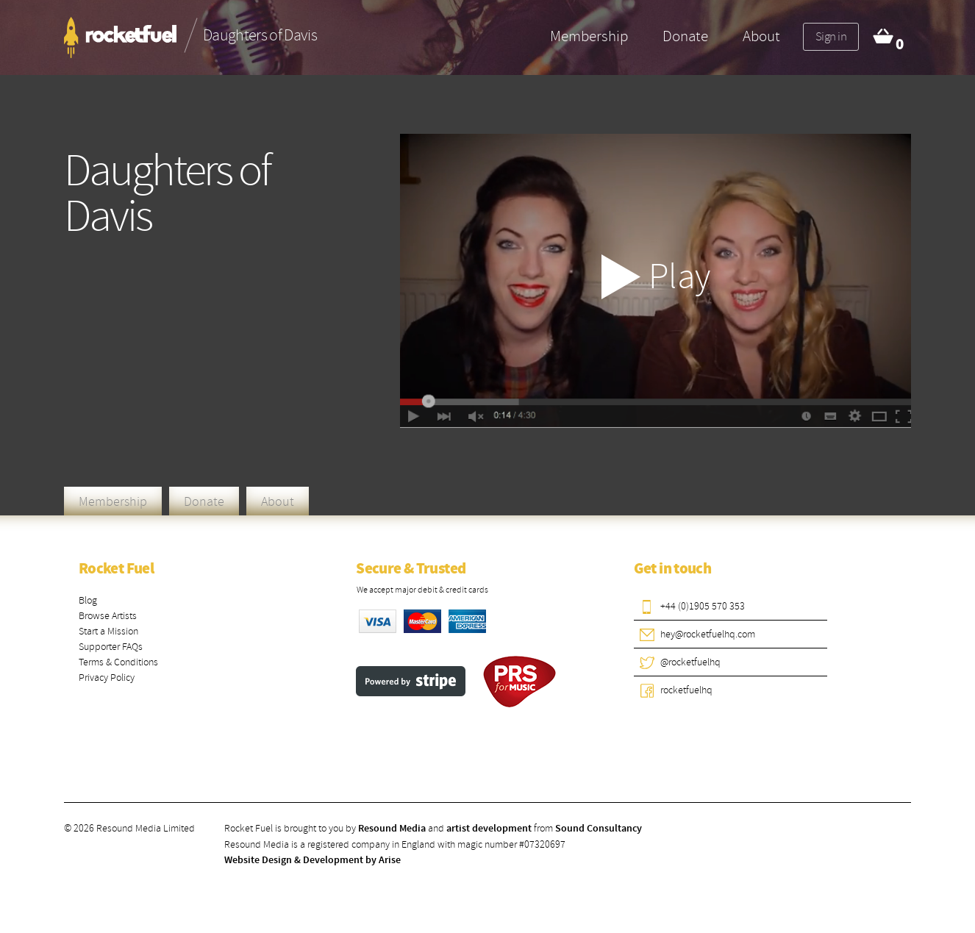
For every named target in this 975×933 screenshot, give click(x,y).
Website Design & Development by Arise (312, 860)
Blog (88, 600)
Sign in (830, 36)
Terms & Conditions (118, 662)
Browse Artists (108, 616)
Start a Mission (108, 631)
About (761, 36)
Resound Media (392, 828)
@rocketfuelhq (690, 662)
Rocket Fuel (116, 569)
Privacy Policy (107, 677)
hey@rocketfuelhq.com (707, 634)
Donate (685, 36)
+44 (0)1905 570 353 (702, 606)
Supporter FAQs (111, 646)
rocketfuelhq (686, 690)
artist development (489, 828)
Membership (589, 36)
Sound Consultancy (598, 828)
